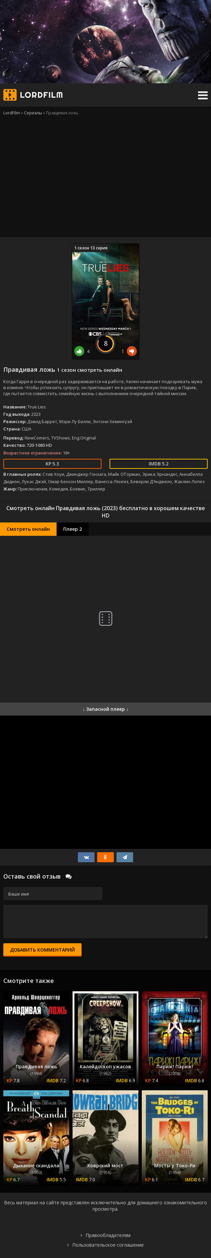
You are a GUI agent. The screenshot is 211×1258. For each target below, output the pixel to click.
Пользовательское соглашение (108, 1245)
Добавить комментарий (42, 950)
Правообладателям (108, 1235)
